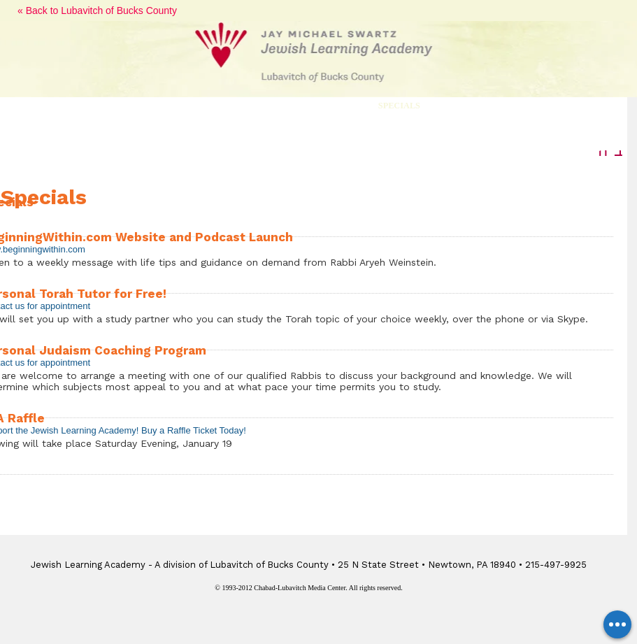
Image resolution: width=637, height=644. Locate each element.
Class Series (225, 105)
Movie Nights (317, 105)
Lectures (75, 105)
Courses (146, 105)
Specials (399, 105)
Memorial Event (490, 105)
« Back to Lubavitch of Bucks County (97, 10)
